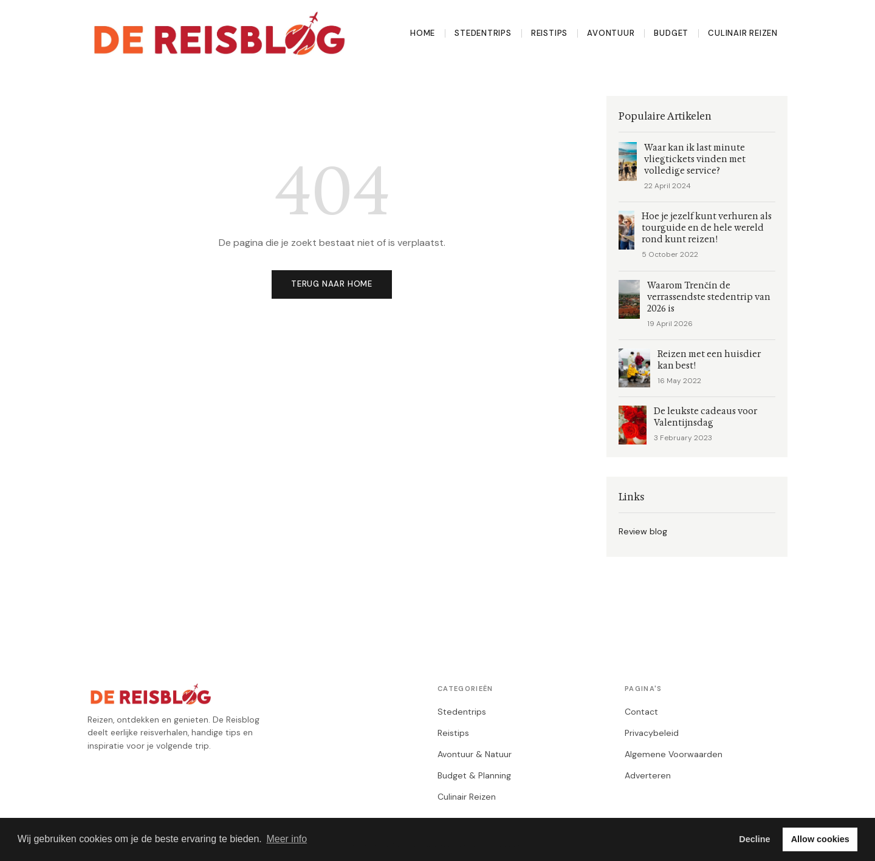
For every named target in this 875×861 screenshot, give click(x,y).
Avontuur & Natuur (474, 754)
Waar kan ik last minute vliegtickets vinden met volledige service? (695, 159)
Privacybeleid (652, 732)
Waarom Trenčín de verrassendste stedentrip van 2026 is (708, 297)
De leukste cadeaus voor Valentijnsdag (705, 417)
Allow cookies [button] (820, 839)
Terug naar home (331, 284)
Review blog (643, 531)
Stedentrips (483, 33)
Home (422, 33)
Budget (671, 33)
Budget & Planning (474, 775)
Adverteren (648, 775)
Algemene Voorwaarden (673, 754)
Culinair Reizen (743, 33)
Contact (641, 711)
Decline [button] (754, 839)
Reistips (549, 33)
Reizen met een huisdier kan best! (709, 360)
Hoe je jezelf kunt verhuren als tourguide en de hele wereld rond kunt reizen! (707, 228)
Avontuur (610, 33)
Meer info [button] (286, 839)
